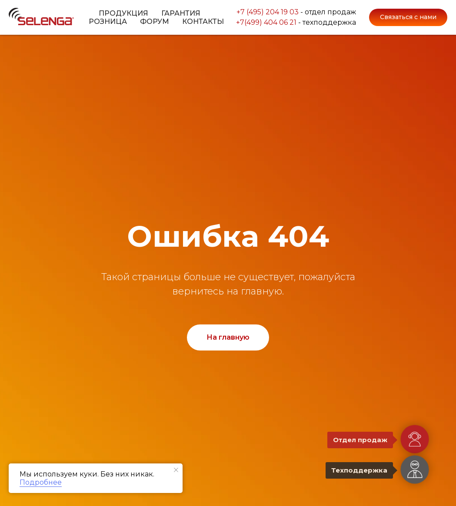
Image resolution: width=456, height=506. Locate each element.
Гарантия (180, 13)
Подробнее (41, 482)
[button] (408, 17)
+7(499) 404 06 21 (266, 24)
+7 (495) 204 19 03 (267, 11)
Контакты (203, 21)
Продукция (123, 13)
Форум (154, 21)
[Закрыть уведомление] (176, 470)
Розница (108, 21)
